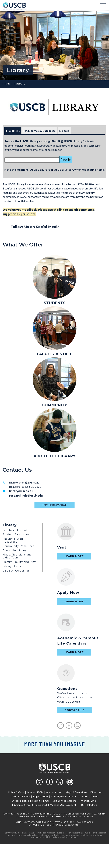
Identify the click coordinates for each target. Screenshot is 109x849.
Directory (96, 792)
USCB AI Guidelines (16, 570)
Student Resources (16, 534)
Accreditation (54, 792)
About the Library (15, 550)
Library (19, 83)
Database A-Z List (15, 530)
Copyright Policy (27, 816)
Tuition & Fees (21, 796)
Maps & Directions (76, 792)
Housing (35, 800)
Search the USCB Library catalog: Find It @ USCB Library (43, 141)
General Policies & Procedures (73, 816)
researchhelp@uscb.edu (26, 495)
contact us (75, 710)
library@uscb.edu (21, 491)
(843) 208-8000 (84, 822)
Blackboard (40, 804)
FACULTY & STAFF (54, 354)
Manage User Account (63, 804)
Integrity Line (88, 800)
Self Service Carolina (64, 800)
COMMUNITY (54, 405)
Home (7, 83)
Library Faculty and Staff (19, 562)
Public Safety (16, 792)
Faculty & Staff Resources (13, 540)
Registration (40, 796)
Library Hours (12, 566)
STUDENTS (54, 303)
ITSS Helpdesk (88, 804)
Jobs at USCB (35, 792)
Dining (94, 796)
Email (46, 800)
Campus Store (22, 804)
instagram (60, 725)
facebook (69, 725)
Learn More (74, 556)
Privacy (46, 816)
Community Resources (18, 546)
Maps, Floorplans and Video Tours (17, 556)
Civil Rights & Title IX (63, 796)
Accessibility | (20, 800)
